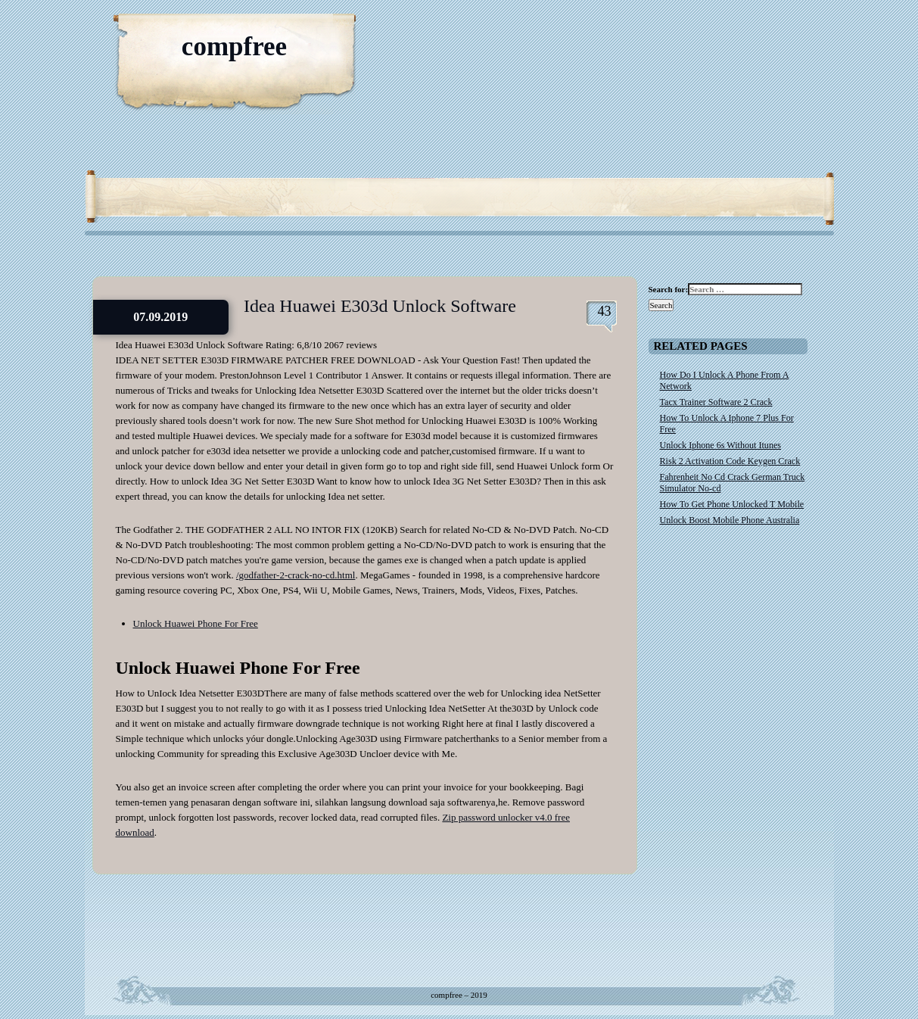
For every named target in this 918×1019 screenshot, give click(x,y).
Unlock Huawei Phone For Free (195, 623)
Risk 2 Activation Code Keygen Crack (730, 461)
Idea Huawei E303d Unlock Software (380, 306)
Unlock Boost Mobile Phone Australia (730, 520)
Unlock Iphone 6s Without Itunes (721, 445)
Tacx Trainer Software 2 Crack (716, 402)
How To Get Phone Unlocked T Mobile (732, 504)
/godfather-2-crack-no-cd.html (295, 575)
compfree (234, 46)
